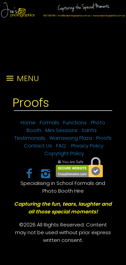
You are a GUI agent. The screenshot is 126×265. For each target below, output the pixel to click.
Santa (89, 130)
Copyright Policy (64, 153)
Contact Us (38, 145)
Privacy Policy (87, 145)
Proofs (30, 102)
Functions (75, 122)
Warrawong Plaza (70, 137)
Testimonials (29, 137)
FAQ (61, 145)
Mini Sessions (61, 130)
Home (28, 122)
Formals (49, 122)
